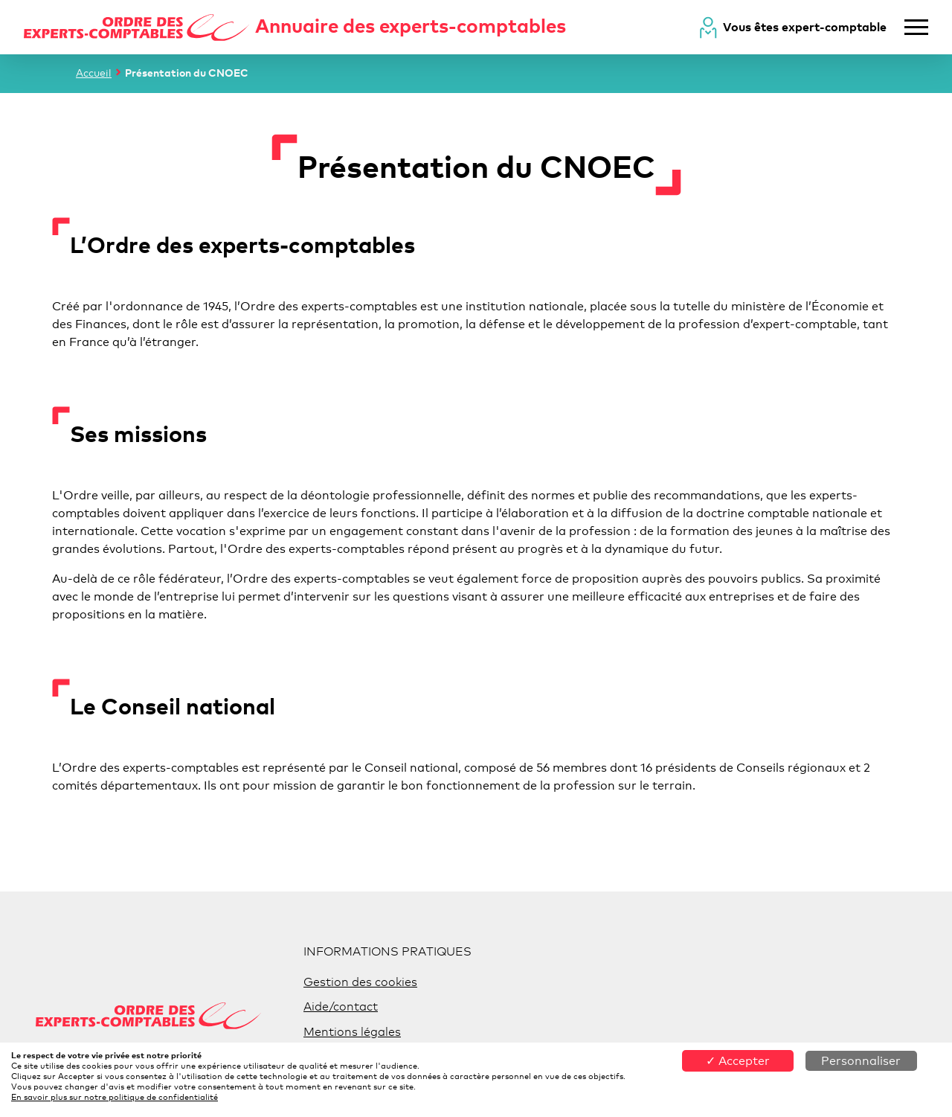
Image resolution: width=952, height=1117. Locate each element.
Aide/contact (340, 1006)
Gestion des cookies (360, 982)
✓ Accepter (738, 1061)
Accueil (94, 72)
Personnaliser (861, 1061)
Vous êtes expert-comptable (805, 26)
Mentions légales (352, 1032)
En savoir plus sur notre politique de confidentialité (114, 1097)
